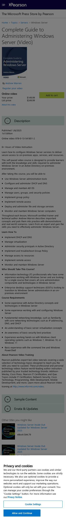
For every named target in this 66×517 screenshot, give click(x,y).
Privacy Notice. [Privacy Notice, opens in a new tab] (14, 498)
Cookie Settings (33, 505)
